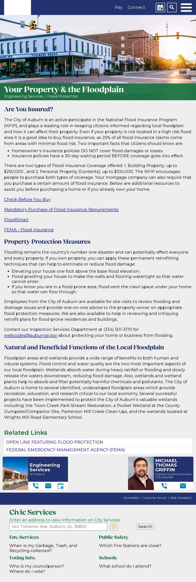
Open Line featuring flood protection (54, 442)
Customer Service (155, 498)
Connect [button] (136, 7)
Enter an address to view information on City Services (64, 520)
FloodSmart (16, 219)
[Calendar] (160, 7)
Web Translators (180, 498)
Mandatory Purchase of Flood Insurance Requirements (61, 209)
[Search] (171, 7)
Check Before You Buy (27, 199)
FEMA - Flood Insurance (29, 229)
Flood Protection (62, 96)
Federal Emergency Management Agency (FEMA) (65, 449)
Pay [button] (118, 7)
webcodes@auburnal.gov (30, 335)
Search (145, 526)
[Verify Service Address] (113, 527)
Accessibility (131, 498)
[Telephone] (36, 486)
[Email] (48, 486)
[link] (17, 7)
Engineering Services (23, 96)
